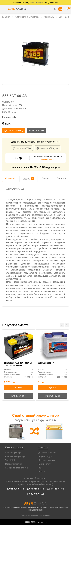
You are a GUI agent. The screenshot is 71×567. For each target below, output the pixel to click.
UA (60, 9)
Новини (41, 471)
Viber (32, 2)
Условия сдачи (47, 159)
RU (55, 9)
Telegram (40, 2)
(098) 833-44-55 (55, 488)
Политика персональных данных (35, 515)
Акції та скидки (45, 456)
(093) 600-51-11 (15, 488)
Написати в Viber (22, 148)
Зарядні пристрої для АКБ (16, 467)
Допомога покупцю (46, 460)
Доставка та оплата (47, 452)
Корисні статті (44, 463)
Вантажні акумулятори (15, 456)
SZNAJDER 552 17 (46, 363)
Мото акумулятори (13, 463)
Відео (41, 467)
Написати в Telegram (47, 148)
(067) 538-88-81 (35, 488)
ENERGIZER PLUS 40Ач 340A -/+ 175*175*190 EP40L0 (18, 364)
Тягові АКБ (10, 460)
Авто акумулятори (13, 452)
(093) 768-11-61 (35, 494)
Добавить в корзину (13, 130)
